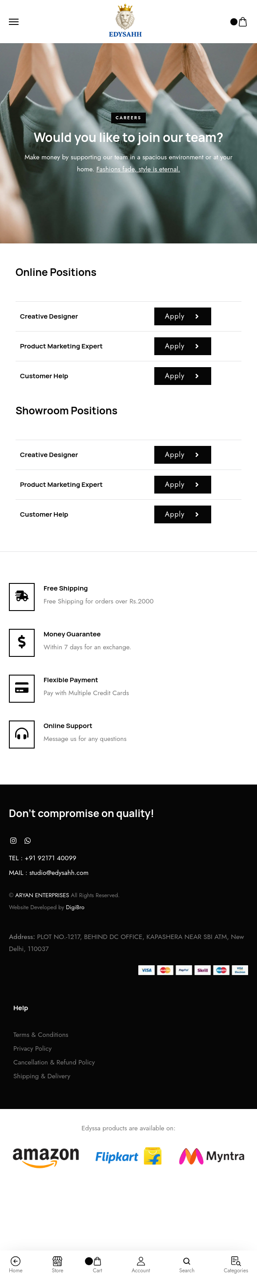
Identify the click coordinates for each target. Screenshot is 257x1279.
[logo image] (125, 21)
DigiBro (75, 907)
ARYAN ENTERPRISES (42, 895)
